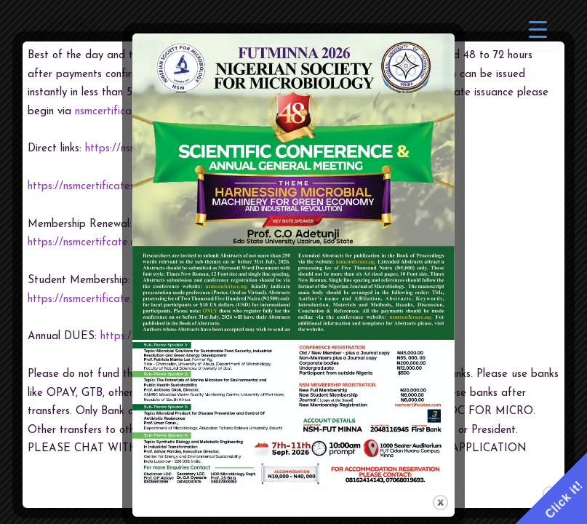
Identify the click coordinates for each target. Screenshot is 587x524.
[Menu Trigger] (538, 31)
